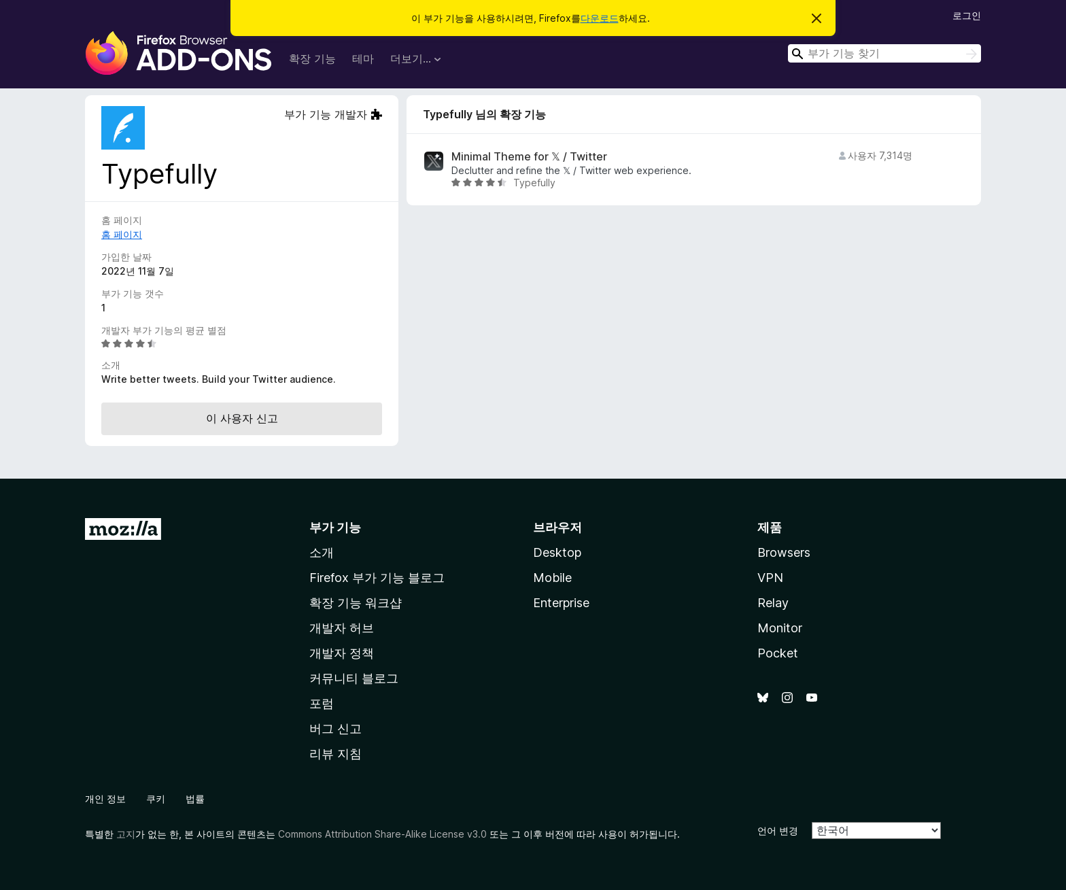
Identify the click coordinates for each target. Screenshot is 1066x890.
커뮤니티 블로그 (353, 678)
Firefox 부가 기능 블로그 (377, 577)
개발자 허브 (341, 628)
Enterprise (561, 603)
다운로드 (600, 18)
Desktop (557, 552)
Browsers (783, 552)
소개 (321, 552)
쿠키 (155, 798)
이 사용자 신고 (242, 418)
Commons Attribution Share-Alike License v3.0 (382, 834)
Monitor (779, 628)
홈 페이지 (121, 234)
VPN (770, 577)
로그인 (966, 15)
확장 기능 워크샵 (355, 603)
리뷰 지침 (335, 754)
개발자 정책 (341, 653)
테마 (363, 58)
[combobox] (884, 53)
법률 (195, 798)
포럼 (321, 703)
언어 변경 (777, 830)
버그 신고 (335, 728)
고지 (125, 834)
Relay (773, 603)
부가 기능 (335, 527)
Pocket (777, 653)
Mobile (552, 577)
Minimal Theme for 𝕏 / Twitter (529, 156)
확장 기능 (312, 58)
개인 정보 (105, 798)
